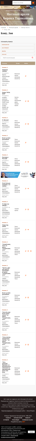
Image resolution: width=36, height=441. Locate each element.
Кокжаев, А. (5, 67)
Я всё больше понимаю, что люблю (6, 185)
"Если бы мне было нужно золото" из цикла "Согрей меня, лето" (6, 316)
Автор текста (25, 27)
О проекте (6, 419)
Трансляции (15, 419)
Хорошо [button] (31, 432)
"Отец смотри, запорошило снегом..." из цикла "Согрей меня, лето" (6, 341)
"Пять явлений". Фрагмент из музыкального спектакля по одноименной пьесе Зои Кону (6, 367)
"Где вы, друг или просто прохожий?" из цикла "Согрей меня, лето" (6, 271)
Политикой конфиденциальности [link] (9, 436)
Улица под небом (5, 225)
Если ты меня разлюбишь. (6, 293)
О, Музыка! (5, 120)
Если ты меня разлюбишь (6, 138)
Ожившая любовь (5, 70)
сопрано (4, 78)
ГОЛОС (4, 102)
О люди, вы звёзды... (5, 204)
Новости (27, 417)
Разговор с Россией (5, 158)
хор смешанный (6, 214)
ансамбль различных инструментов (5, 99)
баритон (4, 74)
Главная (3, 27)
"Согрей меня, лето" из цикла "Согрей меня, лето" (6, 247)
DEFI (23, 422)
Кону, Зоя (4, 85)
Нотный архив (13, 27)
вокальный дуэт (6, 76)
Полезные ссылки (27, 419)
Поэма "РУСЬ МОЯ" (6, 93)
